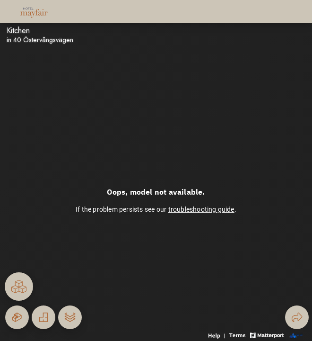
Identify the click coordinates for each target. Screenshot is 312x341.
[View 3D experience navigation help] (217, 334)
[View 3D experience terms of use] (238, 334)
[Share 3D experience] (297, 317)
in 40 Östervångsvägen (40, 40)
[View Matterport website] (267, 334)
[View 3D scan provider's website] (295, 334)
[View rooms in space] (19, 286)
